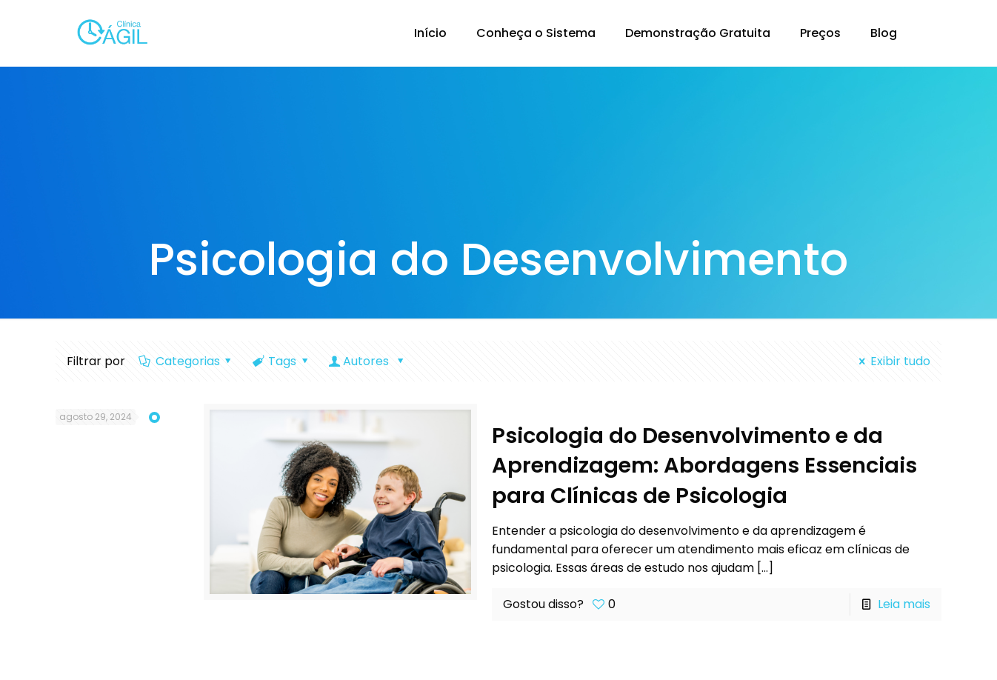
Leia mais (904, 604)
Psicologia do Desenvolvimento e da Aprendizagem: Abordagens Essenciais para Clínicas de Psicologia (704, 465)
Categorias (186, 361)
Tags (281, 361)
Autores (368, 361)
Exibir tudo (891, 361)
